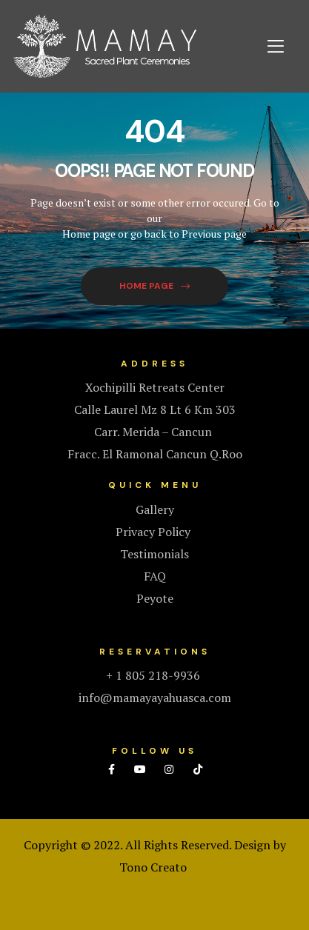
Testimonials (154, 554)
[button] (154, 286)
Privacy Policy (154, 531)
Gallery (155, 509)
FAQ (155, 576)
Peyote (154, 598)
